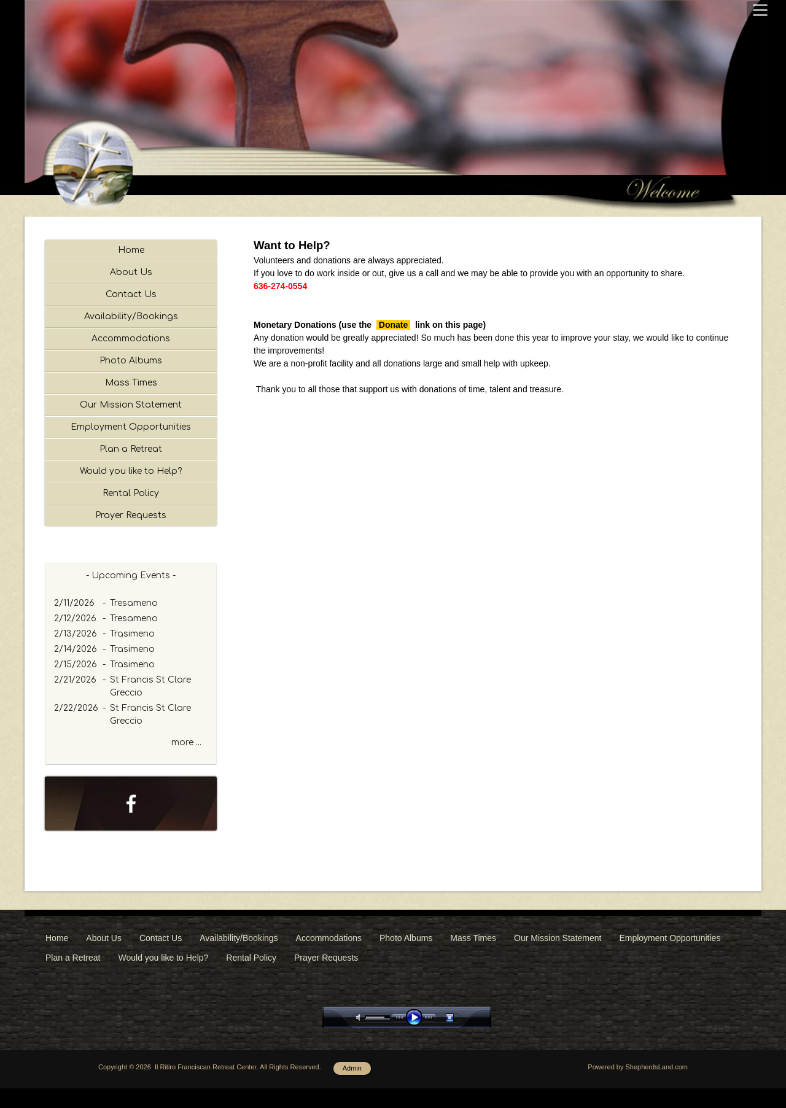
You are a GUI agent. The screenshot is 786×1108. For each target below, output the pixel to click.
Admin (352, 1087)
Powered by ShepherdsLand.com (638, 1086)
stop (460, 1037)
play (416, 1037)
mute (360, 1037)
